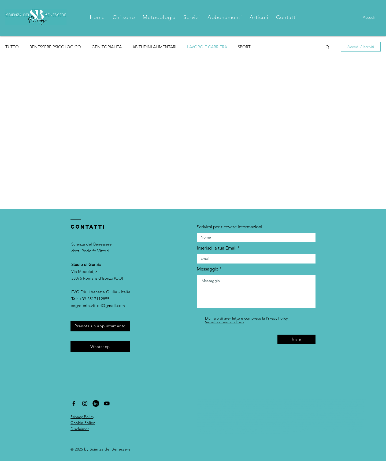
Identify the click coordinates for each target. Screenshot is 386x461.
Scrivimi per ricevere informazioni (229, 227)
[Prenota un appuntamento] (100, 326)
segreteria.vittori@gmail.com (98, 305)
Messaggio (207, 269)
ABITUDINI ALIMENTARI (154, 46)
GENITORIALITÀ (107, 46)
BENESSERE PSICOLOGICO (55, 46)
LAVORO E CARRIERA (207, 46)
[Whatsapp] (100, 346)
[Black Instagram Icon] (84, 403)
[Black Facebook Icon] (73, 403)
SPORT (244, 46)
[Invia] (296, 339)
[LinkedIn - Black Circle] (95, 403)
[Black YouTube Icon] (106, 403)
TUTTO (12, 46)
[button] (327, 47)
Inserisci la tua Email (216, 248)
